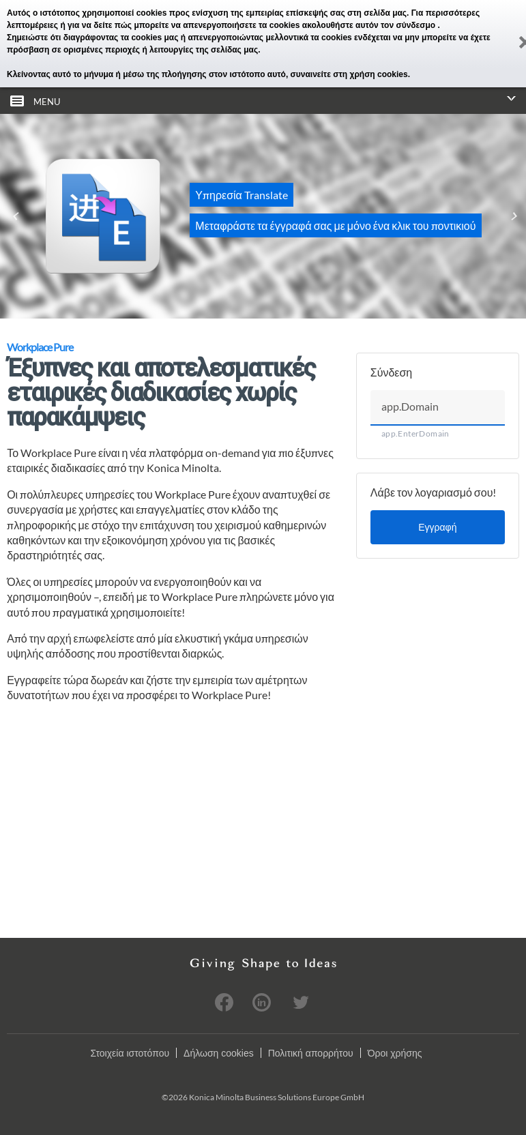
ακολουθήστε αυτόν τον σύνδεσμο (370, 25)
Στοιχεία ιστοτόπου (129, 1053)
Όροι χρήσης (395, 1053)
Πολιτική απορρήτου (310, 1053)
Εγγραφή (437, 527)
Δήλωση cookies (219, 1053)
